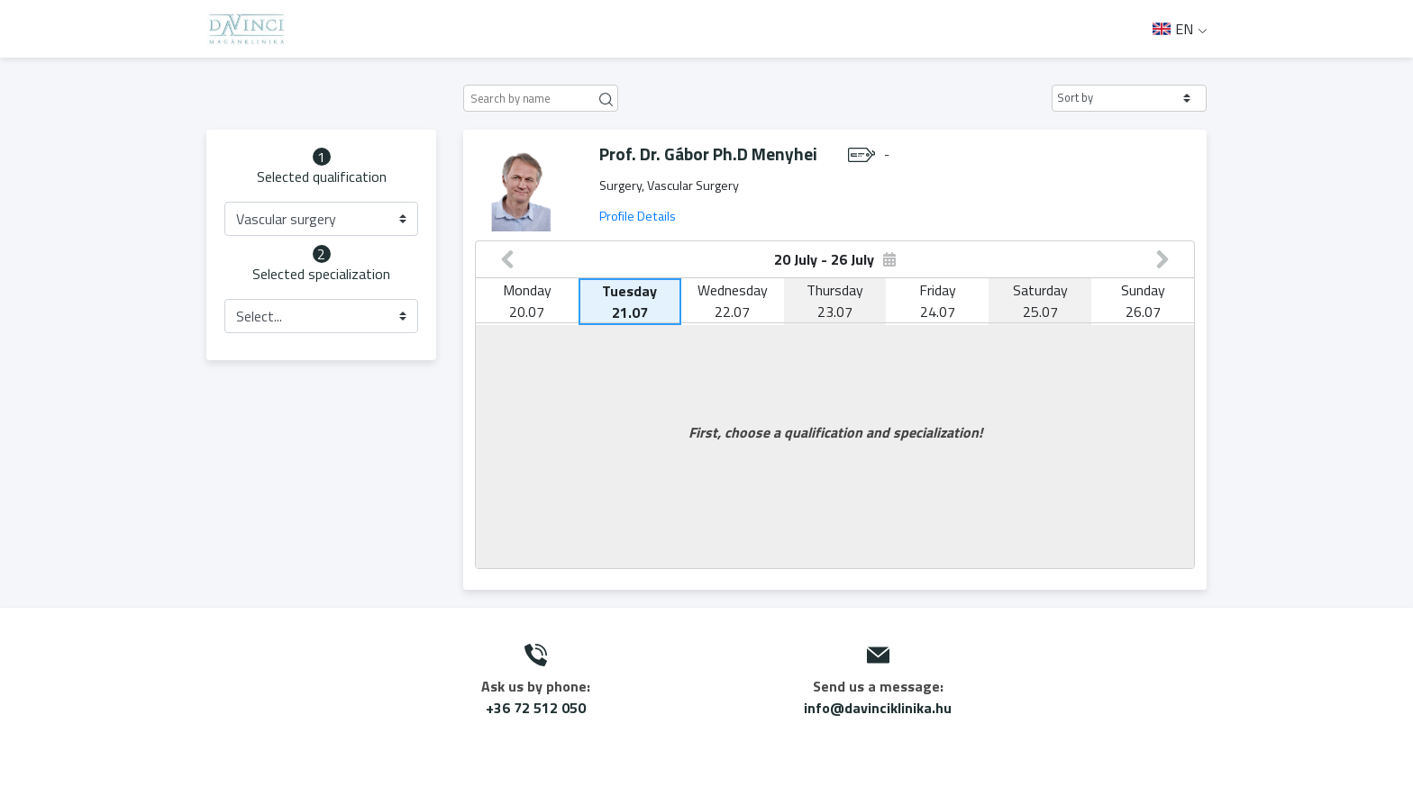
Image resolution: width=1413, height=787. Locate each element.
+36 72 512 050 (536, 708)
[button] (1129, 98)
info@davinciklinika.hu (878, 708)
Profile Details (637, 216)
